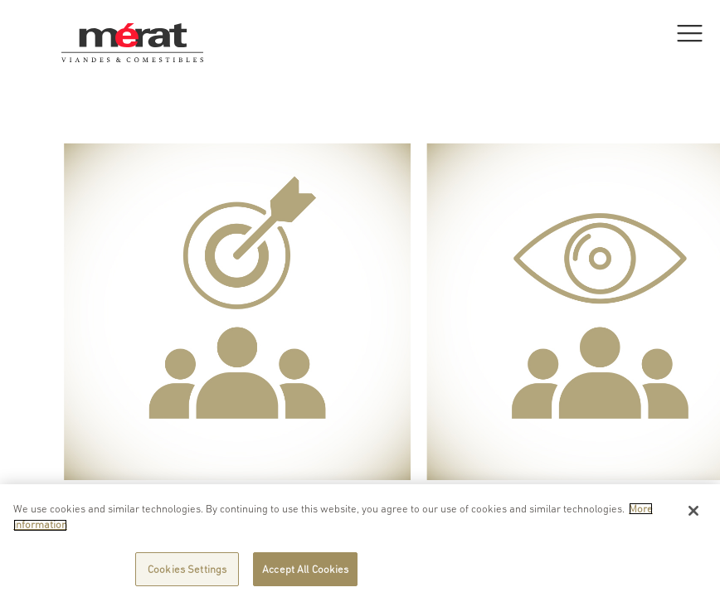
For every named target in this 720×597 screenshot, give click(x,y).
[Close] (693, 513)
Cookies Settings (187, 572)
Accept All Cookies (305, 572)
